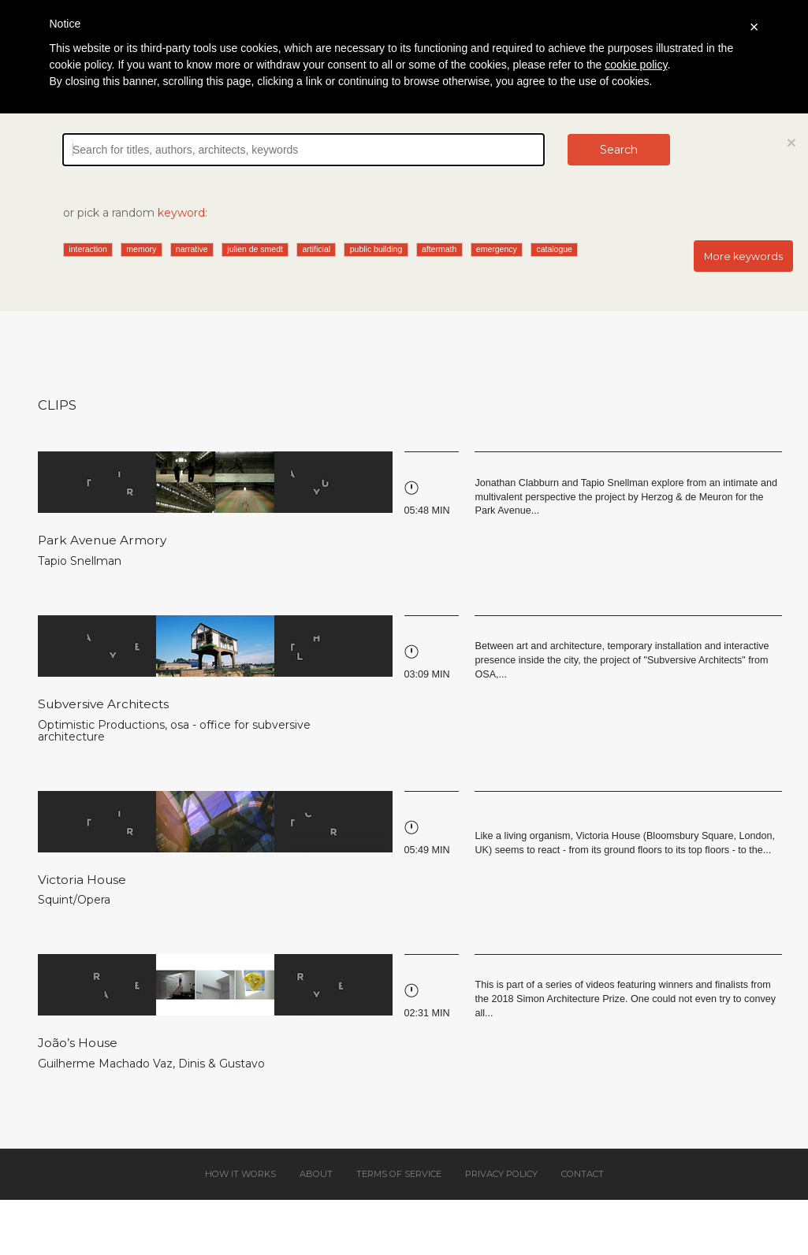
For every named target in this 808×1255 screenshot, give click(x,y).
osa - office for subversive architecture (174, 731)
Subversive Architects (103, 703)
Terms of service (398, 1173)
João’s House (77, 1042)
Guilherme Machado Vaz (105, 1063)
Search (619, 150)
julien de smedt (255, 249)
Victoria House (82, 879)
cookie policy (636, 64)
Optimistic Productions (101, 725)
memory (141, 249)
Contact (582, 1173)
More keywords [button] (743, 256)
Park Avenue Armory (102, 540)
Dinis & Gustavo (221, 1063)
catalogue (554, 249)
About (316, 1173)
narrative (192, 249)
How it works (240, 1173)
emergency (496, 249)
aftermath (439, 249)
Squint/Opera (74, 900)
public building (376, 249)
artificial (317, 249)
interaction (87, 249)
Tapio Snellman (79, 561)
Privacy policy (501, 1173)
